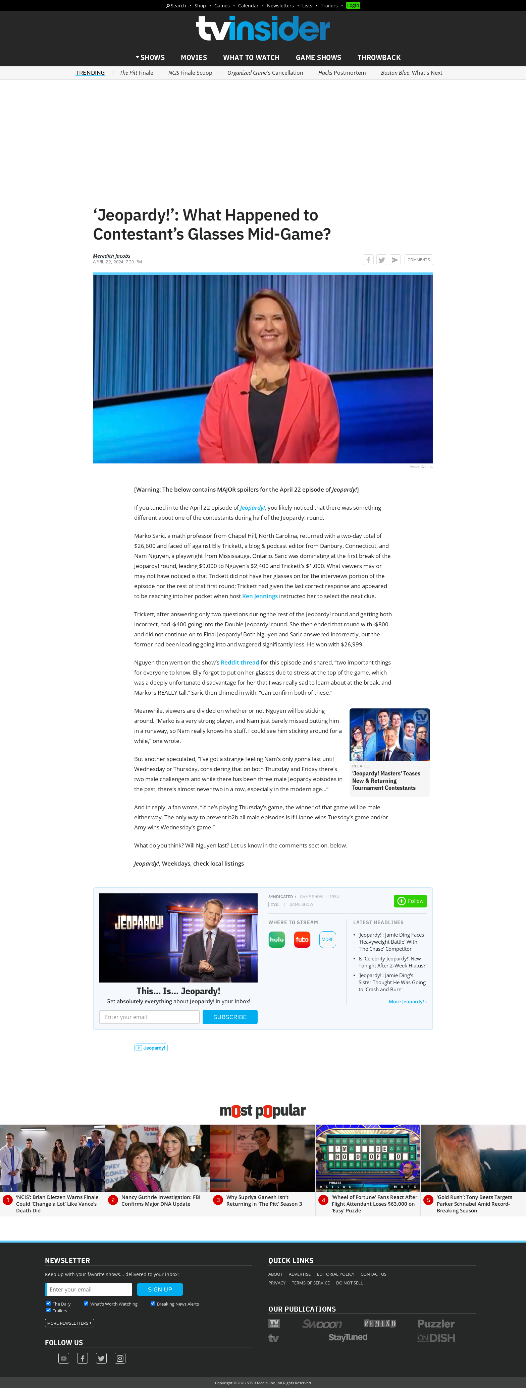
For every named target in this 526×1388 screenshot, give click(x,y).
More (328, 939)
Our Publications (302, 1309)
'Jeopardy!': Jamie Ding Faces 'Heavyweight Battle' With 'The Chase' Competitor (391, 941)
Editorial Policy (335, 1274)
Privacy (276, 1283)
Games (222, 5)
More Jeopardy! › (408, 1001)
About (275, 1274)
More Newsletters (68, 1323)
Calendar (248, 5)
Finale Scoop (190, 72)
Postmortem (342, 72)
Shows (153, 57)
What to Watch (251, 57)
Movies (194, 57)
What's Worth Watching (114, 1304)
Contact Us (373, 1274)
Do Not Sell (349, 1283)
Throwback (379, 57)
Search (178, 5)
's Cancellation (265, 72)
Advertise (300, 1274)
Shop (200, 5)
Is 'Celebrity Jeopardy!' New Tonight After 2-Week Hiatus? (392, 962)
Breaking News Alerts (178, 1304)
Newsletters (280, 5)
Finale (136, 72)
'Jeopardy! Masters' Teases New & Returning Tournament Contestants (386, 780)
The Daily (62, 1304)
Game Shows (318, 57)
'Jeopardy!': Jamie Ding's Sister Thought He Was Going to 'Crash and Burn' (392, 982)
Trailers (329, 5)
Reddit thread (240, 662)
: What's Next (411, 72)
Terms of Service (311, 1283)
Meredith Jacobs (111, 255)
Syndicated (280, 896)
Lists (307, 5)
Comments (419, 259)
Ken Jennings (260, 596)
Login (353, 5)
